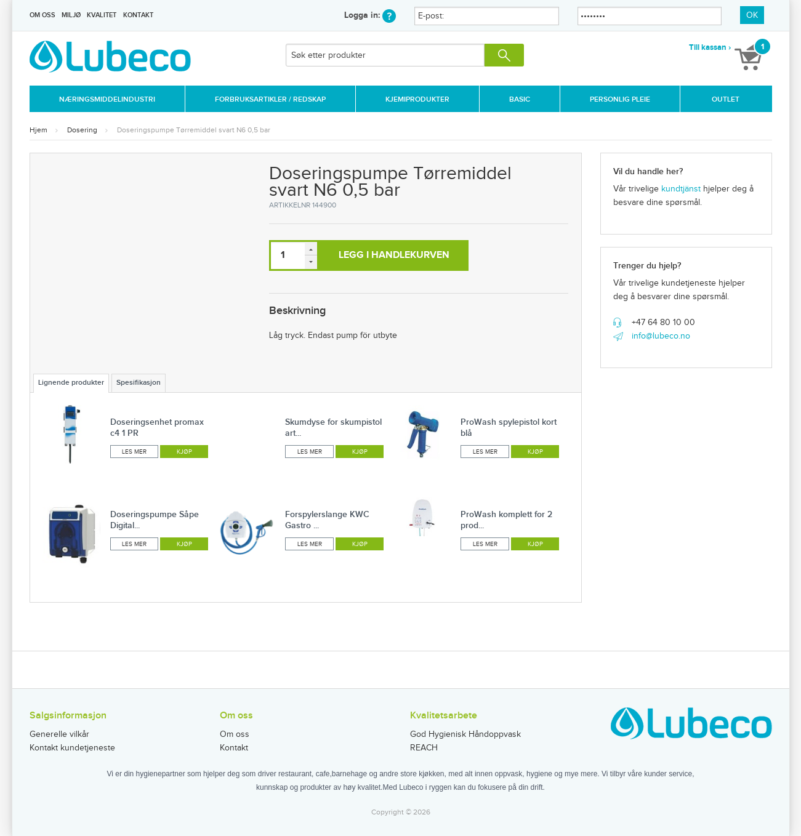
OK (752, 15)
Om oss (42, 15)
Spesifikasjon (138, 382)
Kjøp (184, 452)
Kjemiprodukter (417, 99)
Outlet (725, 99)
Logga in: (370, 15)
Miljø (71, 15)
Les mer (134, 452)
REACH (424, 748)
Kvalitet (101, 15)
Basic (519, 99)
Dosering (82, 130)
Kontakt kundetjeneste (72, 748)
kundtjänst (681, 189)
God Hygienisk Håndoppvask (465, 734)
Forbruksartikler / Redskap (270, 99)
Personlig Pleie (620, 99)
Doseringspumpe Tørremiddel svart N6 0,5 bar (193, 130)
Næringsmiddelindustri (107, 99)
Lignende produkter (71, 382)
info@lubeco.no (661, 336)
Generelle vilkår (59, 734)
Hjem (38, 130)
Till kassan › (710, 47)
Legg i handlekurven (394, 255)
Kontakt (138, 15)
